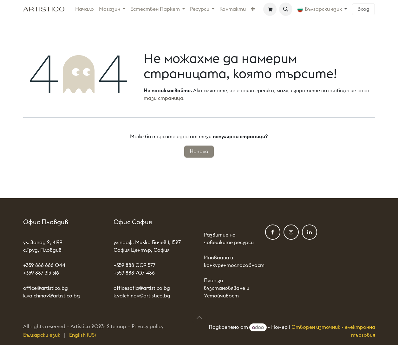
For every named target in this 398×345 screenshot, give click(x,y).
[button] (285, 9)
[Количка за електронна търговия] (270, 9)
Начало (199, 151)
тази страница (163, 98)
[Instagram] (291, 232)
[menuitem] (84, 9)
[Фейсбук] (272, 232)
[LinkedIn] (309, 232)
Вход (363, 9)
